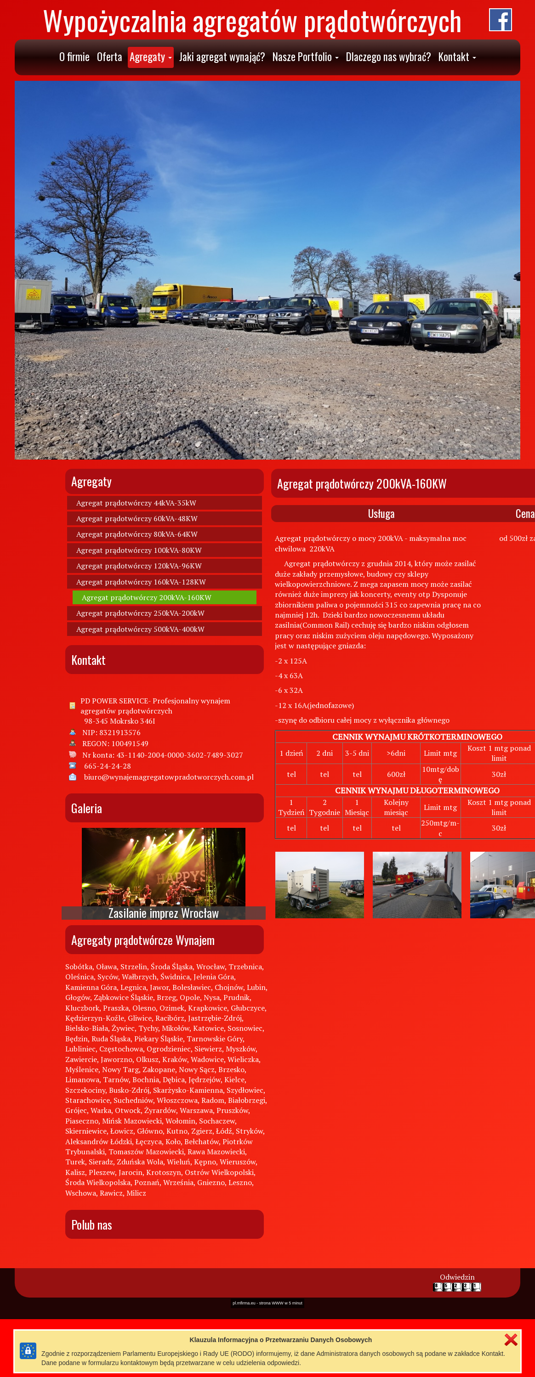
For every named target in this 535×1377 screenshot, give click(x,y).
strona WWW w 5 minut (280, 832)
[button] (151, 57)
